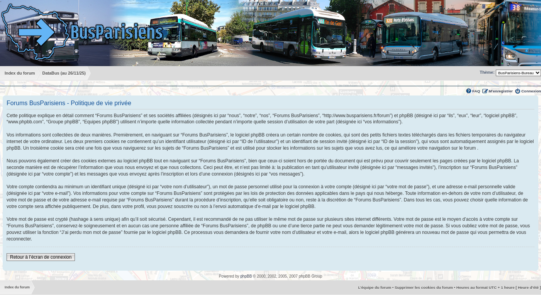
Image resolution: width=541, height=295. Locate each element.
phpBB (246, 276)
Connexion (531, 91)
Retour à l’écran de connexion (40, 257)
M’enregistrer (500, 91)
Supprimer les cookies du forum (424, 287)
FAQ (476, 91)
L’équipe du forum (374, 287)
